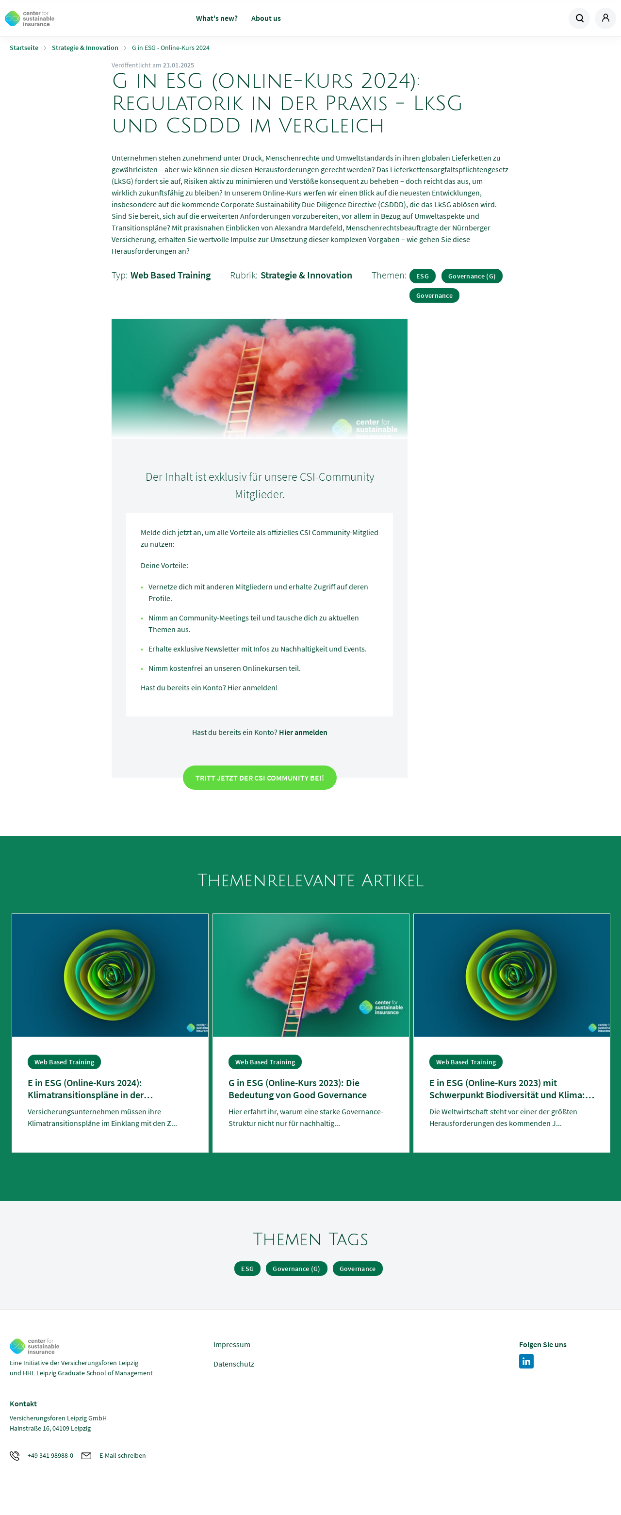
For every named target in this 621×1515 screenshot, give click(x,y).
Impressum (231, 1344)
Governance (434, 295)
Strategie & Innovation (85, 47)
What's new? (217, 18)
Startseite (24, 47)
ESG (422, 276)
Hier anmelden (303, 732)
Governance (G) (472, 276)
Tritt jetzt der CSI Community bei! (260, 777)
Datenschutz (233, 1363)
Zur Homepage (73, 18)
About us (266, 18)
